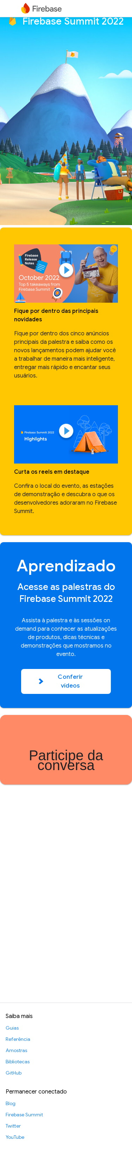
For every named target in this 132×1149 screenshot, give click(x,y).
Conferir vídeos (61, 681)
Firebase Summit (24, 1114)
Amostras (16, 1050)
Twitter (13, 1126)
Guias (12, 1028)
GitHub (13, 1073)
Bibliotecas (18, 1061)
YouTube (15, 1137)
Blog (10, 1103)
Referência (18, 1039)
